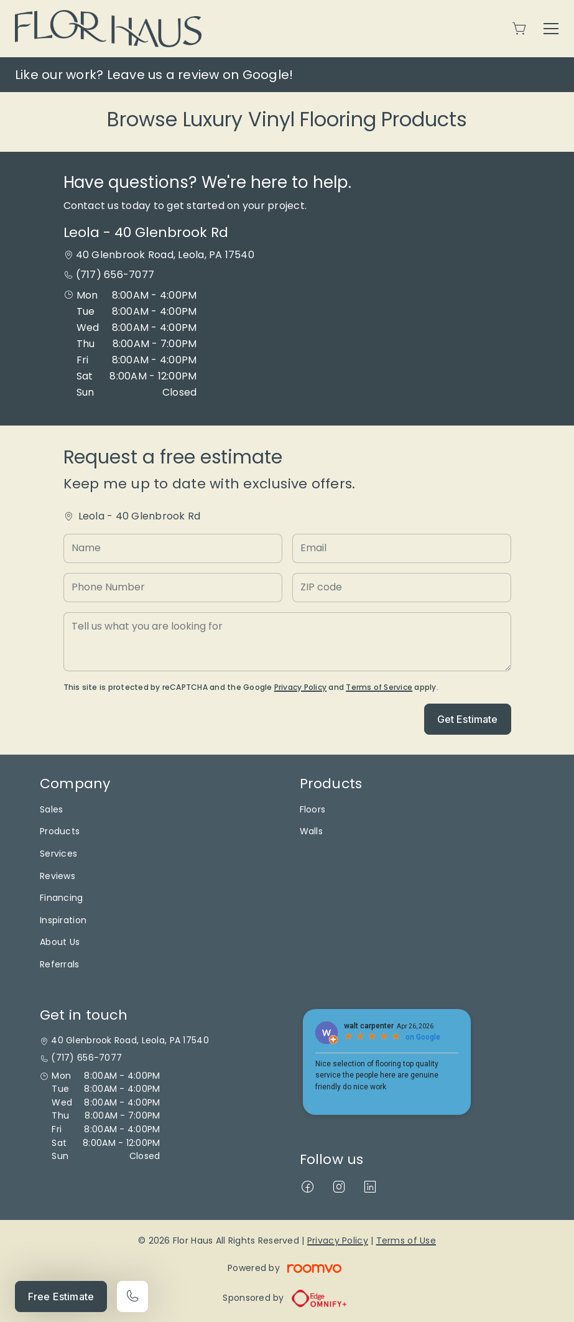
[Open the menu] (551, 28)
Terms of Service (379, 687)
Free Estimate (61, 1296)
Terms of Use (406, 1240)
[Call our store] (132, 1296)
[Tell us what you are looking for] (287, 641)
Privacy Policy (300, 687)
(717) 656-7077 (115, 275)
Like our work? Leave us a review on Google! (154, 74)
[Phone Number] (172, 587)
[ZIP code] (401, 587)
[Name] (172, 548)
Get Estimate (467, 719)
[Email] (401, 548)
